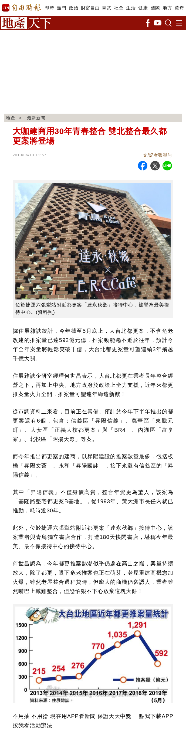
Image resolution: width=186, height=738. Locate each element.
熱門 (61, 8)
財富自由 (90, 8)
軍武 (106, 8)
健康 (143, 8)
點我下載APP (156, 716)
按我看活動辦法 (32, 725)
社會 (118, 8)
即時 (49, 8)
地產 (10, 118)
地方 (167, 8)
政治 (73, 8)
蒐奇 (179, 8)
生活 (131, 8)
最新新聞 (36, 118)
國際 (155, 8)
